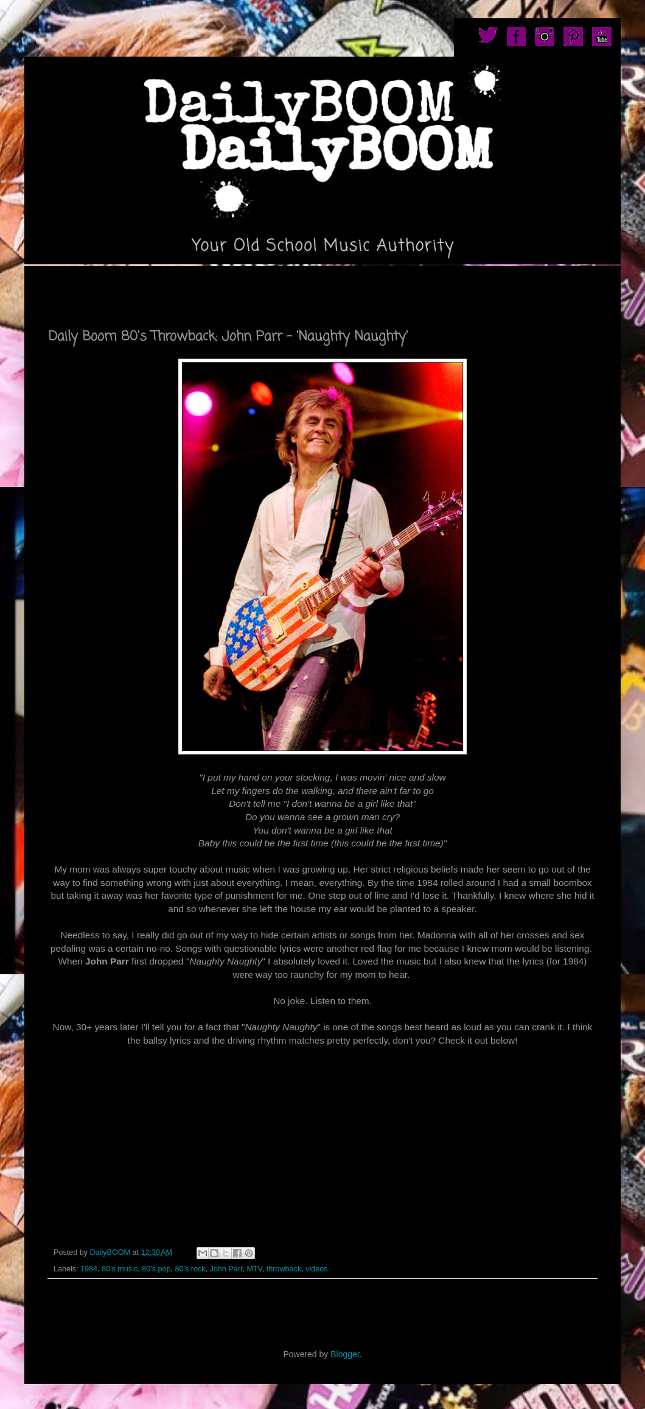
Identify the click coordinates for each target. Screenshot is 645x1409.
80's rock (190, 1269)
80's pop (156, 1269)
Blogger (344, 1354)
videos (316, 1269)
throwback (284, 1269)
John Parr (225, 1269)
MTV (254, 1269)
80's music (120, 1269)
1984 (88, 1269)
